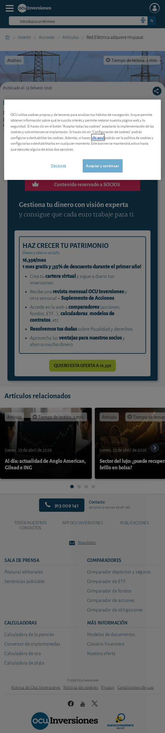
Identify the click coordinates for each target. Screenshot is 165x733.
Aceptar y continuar (102, 165)
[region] (82, 140)
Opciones (58, 165)
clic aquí (98, 137)
